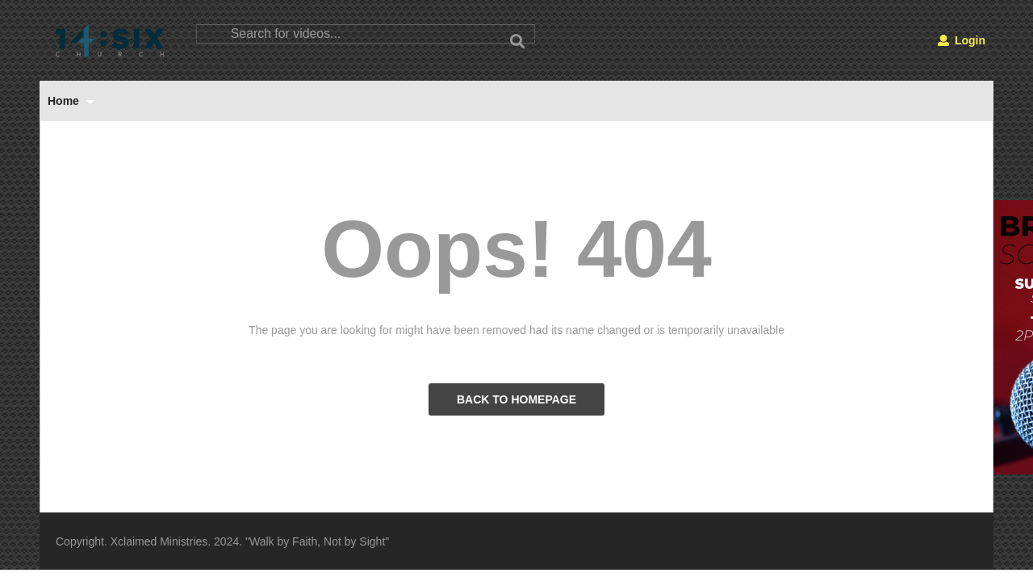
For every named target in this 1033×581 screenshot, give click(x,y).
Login (961, 40)
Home (71, 100)
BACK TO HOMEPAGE (516, 399)
